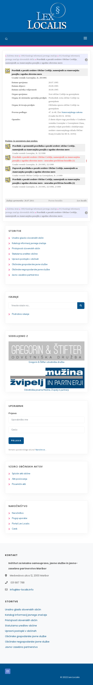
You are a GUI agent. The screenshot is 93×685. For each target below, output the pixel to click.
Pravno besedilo (55, 200)
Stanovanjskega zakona (71, 112)
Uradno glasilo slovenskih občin (28, 237)
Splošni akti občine (21, 473)
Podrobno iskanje (20, 314)
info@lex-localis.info (22, 589)
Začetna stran (13, 55)
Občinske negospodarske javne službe (31, 269)
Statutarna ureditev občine (25, 253)
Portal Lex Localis (20, 523)
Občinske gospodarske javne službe (29, 264)
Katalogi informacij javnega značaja (29, 243)
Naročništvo (18, 513)
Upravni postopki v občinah (25, 259)
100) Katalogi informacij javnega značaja (39, 55)
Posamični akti (19, 484)
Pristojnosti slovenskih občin (26, 248)
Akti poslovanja (19, 478)
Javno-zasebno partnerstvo (25, 274)
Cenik (14, 528)
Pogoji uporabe (19, 518)
